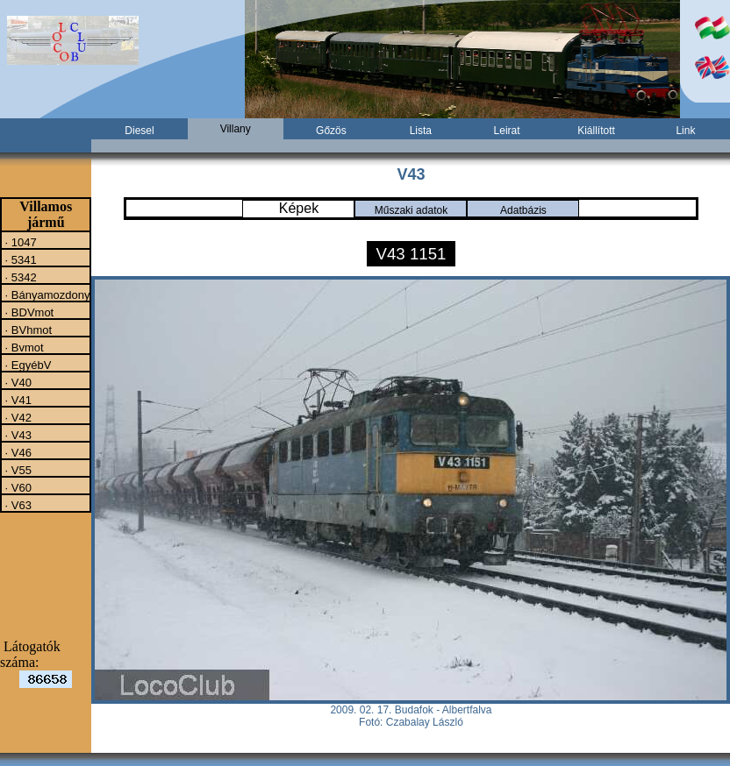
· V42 (17, 417)
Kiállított (596, 130)
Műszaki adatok (411, 210)
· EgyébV (26, 364)
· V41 (17, 400)
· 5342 (19, 277)
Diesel (139, 130)
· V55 (17, 470)
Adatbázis (523, 210)
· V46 (17, 452)
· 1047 (19, 242)
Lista (421, 130)
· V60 (17, 487)
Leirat (507, 130)
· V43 (17, 435)
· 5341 (19, 259)
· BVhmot (27, 329)
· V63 (17, 505)
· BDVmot (28, 312)
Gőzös (331, 130)
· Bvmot (23, 347)
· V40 (17, 382)
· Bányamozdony (45, 294)
